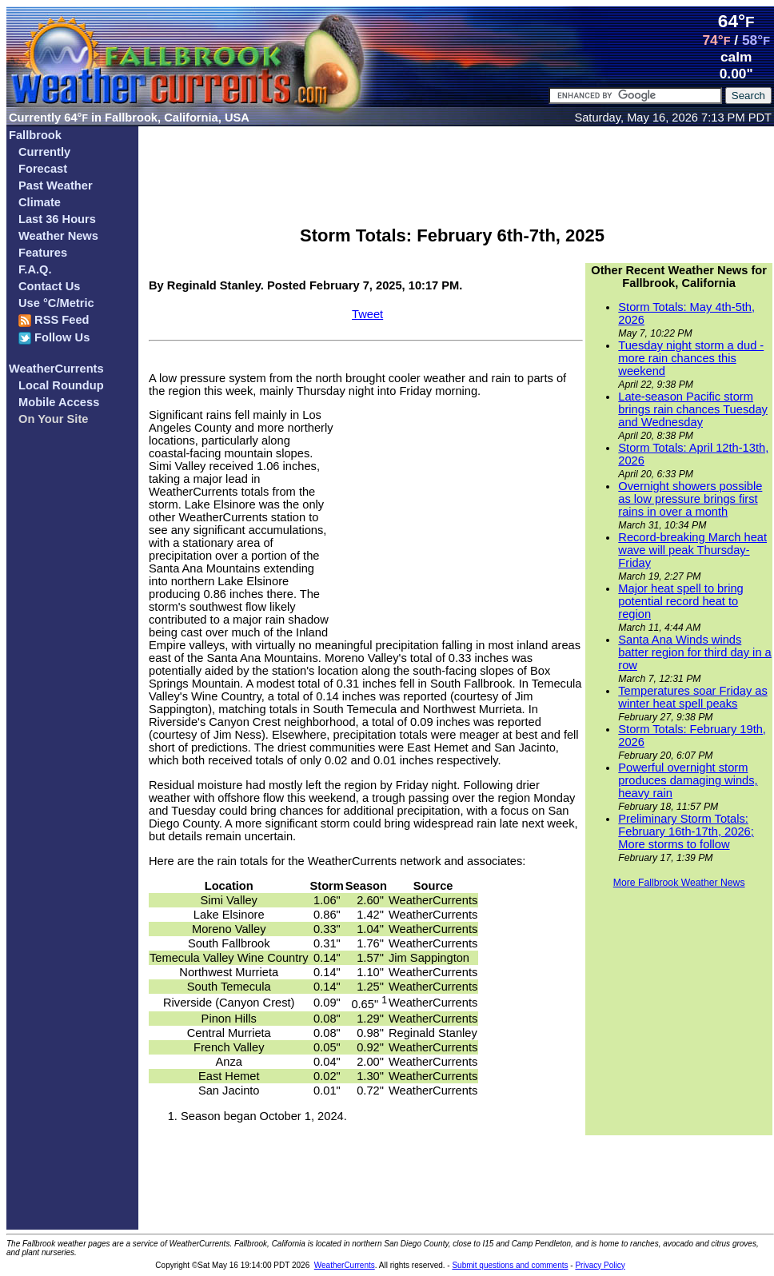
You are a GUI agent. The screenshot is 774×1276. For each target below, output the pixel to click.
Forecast (42, 168)
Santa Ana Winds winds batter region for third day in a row (694, 652)
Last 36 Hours (57, 219)
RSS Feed (54, 320)
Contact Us (49, 286)
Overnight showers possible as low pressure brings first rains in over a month (690, 499)
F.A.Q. (35, 269)
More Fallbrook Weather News (679, 882)
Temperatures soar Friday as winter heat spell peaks (693, 697)
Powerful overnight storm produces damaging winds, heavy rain (687, 780)
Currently (44, 152)
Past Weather (55, 185)
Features (42, 252)
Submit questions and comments (510, 1265)
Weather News (58, 235)
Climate (39, 202)
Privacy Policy (599, 1265)
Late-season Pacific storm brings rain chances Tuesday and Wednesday (693, 409)
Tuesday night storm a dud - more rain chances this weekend (691, 358)
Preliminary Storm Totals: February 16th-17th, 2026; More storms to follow (685, 831)
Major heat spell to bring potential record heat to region (680, 601)
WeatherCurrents (56, 368)
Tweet (367, 314)
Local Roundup (61, 385)
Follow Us (54, 338)
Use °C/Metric (56, 303)
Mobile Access (58, 402)
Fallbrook (35, 135)
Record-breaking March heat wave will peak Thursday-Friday (692, 550)
